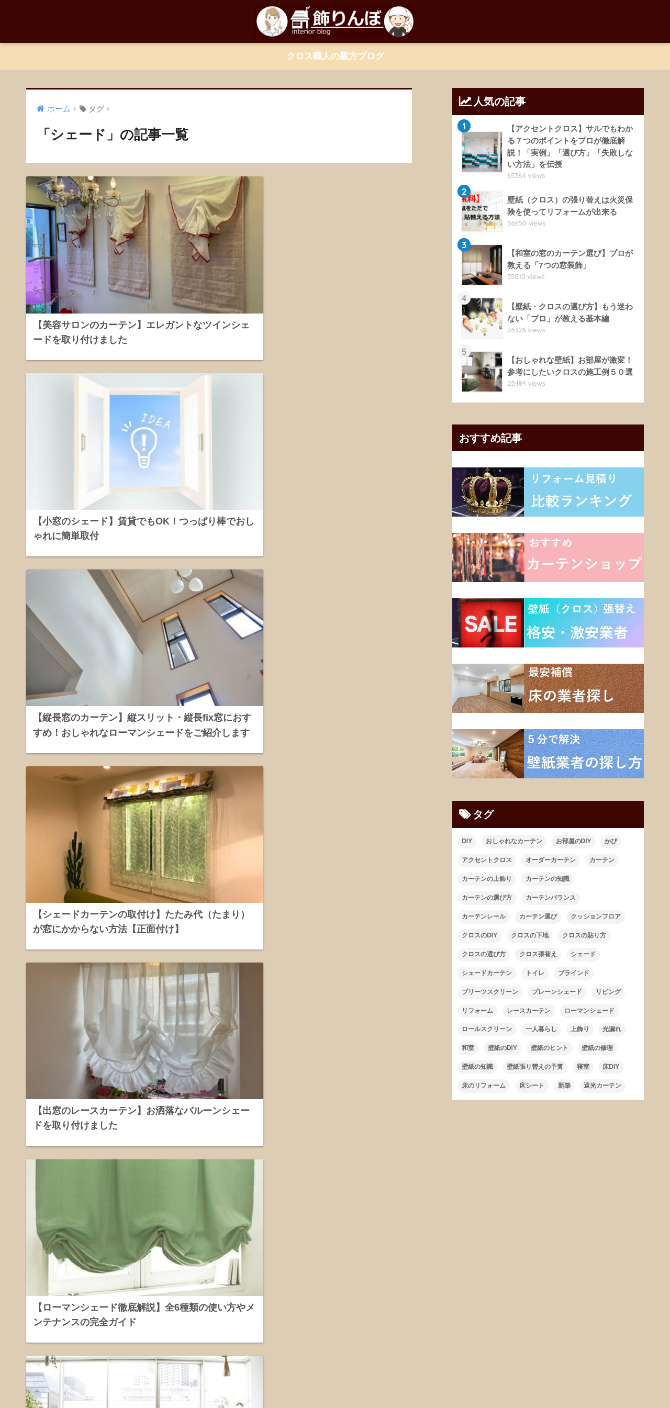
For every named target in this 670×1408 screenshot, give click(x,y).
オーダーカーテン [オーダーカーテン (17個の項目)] (551, 860)
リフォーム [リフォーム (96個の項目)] (477, 1011)
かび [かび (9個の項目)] (611, 841)
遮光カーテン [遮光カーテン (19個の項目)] (602, 1086)
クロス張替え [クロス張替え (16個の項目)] (538, 954)
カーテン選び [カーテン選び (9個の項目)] (538, 917)
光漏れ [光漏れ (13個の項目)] (611, 1030)
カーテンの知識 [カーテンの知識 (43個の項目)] (548, 879)
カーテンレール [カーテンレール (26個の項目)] (484, 917)
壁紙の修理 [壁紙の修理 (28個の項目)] (597, 1049)
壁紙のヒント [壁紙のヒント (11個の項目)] (549, 1049)
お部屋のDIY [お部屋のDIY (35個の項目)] (573, 841)
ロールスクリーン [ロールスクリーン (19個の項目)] (487, 1030)
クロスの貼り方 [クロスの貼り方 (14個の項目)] (584, 936)
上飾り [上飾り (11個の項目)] (580, 1030)
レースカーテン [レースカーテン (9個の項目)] (529, 1011)
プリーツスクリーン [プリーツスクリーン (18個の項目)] (490, 992)
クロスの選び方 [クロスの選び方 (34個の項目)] (484, 954)
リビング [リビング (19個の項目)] (608, 992)
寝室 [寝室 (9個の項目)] (583, 1067)
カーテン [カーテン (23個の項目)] (602, 860)
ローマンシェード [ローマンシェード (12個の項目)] (589, 1011)
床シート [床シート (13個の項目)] (531, 1086)
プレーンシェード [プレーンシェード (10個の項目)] (557, 992)
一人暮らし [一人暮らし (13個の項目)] (541, 1030)
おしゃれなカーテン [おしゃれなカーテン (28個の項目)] (514, 841)
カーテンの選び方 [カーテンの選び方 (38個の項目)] (487, 898)
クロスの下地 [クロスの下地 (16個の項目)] (530, 936)
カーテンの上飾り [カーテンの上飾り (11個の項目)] (487, 879)
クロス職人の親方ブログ (335, 56)
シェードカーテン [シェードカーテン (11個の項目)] (487, 973)
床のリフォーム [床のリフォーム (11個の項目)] (484, 1086)
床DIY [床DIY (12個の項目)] (610, 1067)
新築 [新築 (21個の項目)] (564, 1086)
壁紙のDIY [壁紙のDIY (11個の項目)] (502, 1049)
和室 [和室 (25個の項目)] (468, 1049)
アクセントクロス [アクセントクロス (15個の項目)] (487, 860)
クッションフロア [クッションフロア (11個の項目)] (596, 917)
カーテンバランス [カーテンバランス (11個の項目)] (551, 898)
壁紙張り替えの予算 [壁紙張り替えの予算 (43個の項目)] (535, 1067)
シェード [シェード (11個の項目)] (583, 954)
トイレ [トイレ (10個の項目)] (535, 973)
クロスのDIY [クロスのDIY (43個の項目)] (479, 936)
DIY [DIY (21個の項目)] (467, 841)
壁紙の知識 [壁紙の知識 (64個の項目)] (477, 1067)
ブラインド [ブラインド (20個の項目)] (573, 973)
